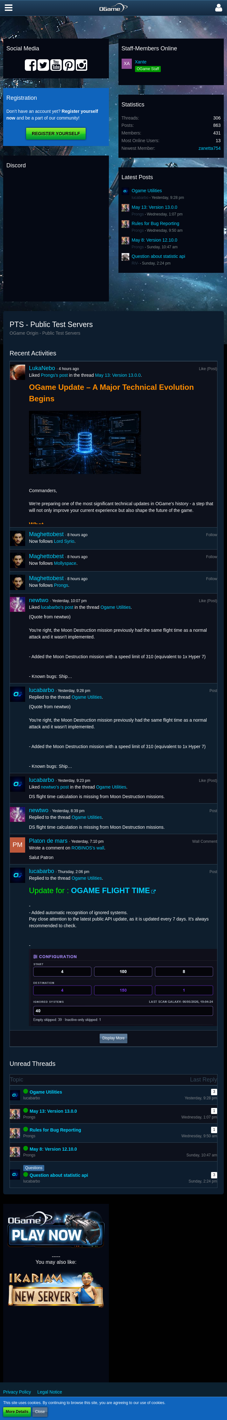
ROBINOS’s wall (88, 847)
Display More (113, 1038)
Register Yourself (56, 133)
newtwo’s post (55, 787)
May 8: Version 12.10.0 (154, 240)
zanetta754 (210, 148)
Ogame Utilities (147, 190)
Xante (141, 61)
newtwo (38, 600)
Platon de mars (48, 841)
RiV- (135, 263)
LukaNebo (42, 368)
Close (40, 1411)
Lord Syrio (64, 541)
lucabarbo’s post (57, 607)
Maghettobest (46, 534)
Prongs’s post (54, 375)
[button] (8, 8)
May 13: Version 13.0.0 (154, 207)
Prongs (138, 214)
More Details (17, 1411)
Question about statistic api (158, 256)
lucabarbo (140, 197)
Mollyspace (65, 563)
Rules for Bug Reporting (155, 223)
